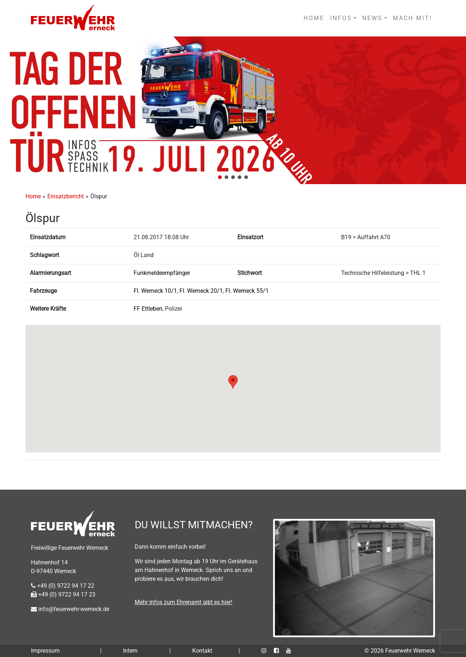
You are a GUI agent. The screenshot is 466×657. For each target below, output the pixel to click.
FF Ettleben (148, 308)
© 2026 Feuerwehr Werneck (399, 650)
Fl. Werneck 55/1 (247, 290)
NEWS (372, 18)
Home (33, 196)
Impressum (45, 650)
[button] (220, 177)
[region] (233, 110)
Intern (130, 650)
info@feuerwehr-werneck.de (70, 609)
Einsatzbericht (65, 196)
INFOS (341, 18)
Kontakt (202, 650)
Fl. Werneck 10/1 (155, 290)
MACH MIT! (412, 18)
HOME (314, 18)
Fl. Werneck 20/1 (201, 290)
